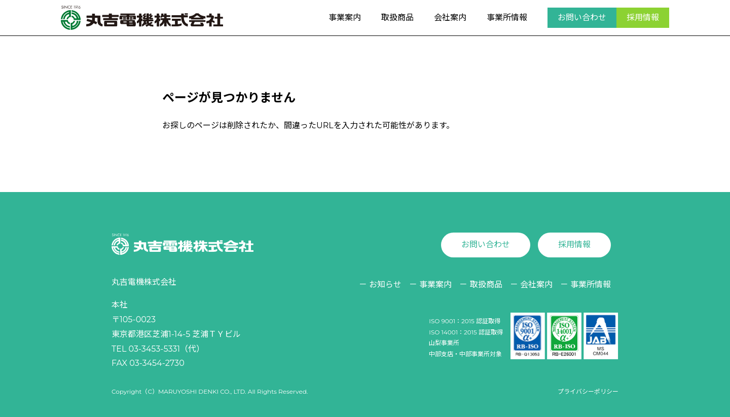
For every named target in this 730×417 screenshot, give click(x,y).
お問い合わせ (582, 17)
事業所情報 (507, 17)
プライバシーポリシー (588, 391)
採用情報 (643, 17)
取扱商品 (397, 17)
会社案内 (450, 17)
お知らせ (385, 284)
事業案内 (344, 17)
